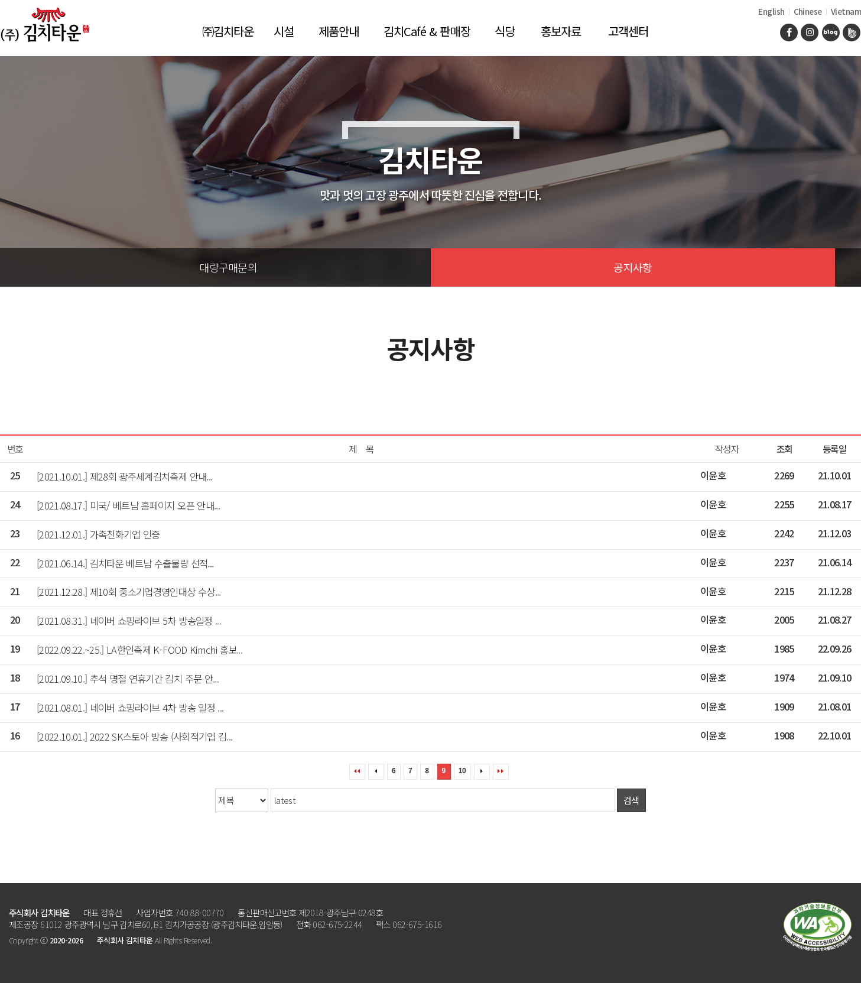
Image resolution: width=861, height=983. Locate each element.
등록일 (834, 449)
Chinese (808, 11)
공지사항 (632, 267)
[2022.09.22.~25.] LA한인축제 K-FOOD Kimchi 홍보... (139, 650)
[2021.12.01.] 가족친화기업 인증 (98, 534)
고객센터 (628, 31)
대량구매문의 (228, 267)
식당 (505, 31)
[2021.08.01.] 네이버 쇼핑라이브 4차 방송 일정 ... (130, 707)
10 (462, 771)
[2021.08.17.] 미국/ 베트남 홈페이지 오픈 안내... (128, 505)
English (771, 11)
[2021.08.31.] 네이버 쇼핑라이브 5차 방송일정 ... (129, 621)
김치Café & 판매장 (427, 31)
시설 (284, 31)
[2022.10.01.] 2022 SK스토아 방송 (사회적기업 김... (134, 736)
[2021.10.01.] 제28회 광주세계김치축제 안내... (124, 476)
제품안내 (339, 31)
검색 (631, 800)
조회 (784, 449)
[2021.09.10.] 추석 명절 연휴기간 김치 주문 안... (128, 678)
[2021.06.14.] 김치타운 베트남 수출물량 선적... (125, 563)
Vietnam (846, 11)
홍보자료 (561, 31)
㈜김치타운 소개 (228, 39)
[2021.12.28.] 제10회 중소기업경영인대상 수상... (129, 592)
